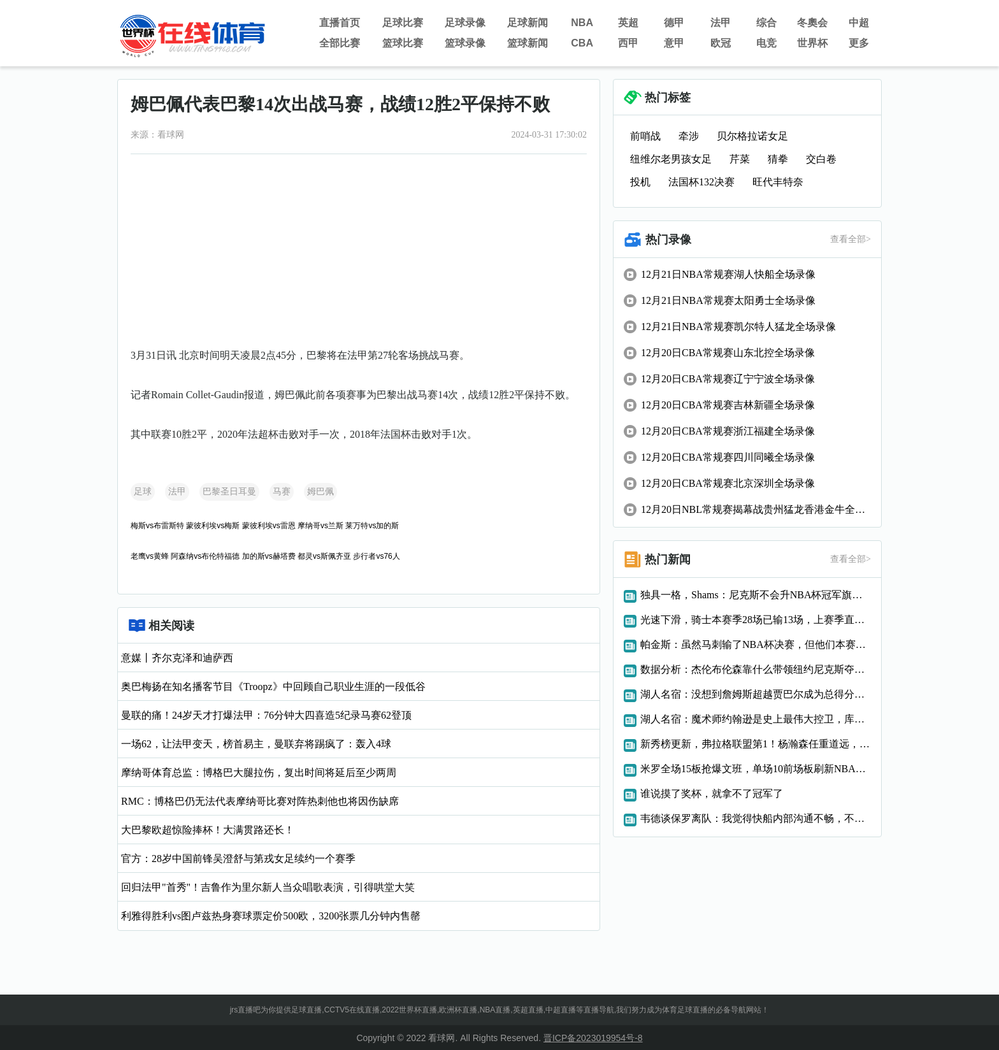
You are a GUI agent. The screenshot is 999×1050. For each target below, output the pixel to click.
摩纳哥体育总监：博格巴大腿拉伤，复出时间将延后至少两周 (258, 772)
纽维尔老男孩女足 (671, 159)
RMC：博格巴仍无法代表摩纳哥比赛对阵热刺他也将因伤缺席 (260, 801)
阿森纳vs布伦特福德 (205, 556)
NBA (582, 22)
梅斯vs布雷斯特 (157, 525)
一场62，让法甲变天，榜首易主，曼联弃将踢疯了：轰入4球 (256, 743)
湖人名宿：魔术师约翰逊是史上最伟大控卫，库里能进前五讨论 (755, 719)
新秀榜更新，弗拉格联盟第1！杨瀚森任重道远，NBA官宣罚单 (755, 743)
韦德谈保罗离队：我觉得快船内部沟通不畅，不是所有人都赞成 (755, 818)
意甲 (674, 43)
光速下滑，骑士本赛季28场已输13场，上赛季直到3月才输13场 (755, 619)
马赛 (282, 491)
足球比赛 (402, 22)
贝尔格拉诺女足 (752, 136)
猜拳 (778, 159)
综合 (766, 22)
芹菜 (739, 159)
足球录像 (465, 22)
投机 (640, 181)
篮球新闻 (527, 43)
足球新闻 (527, 22)
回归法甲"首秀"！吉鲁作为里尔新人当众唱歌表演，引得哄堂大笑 (268, 887)
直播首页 (339, 22)
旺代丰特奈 (777, 181)
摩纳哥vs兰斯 (320, 525)
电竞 (766, 43)
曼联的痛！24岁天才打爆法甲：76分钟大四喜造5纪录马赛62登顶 (266, 715)
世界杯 (812, 43)
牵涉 (689, 136)
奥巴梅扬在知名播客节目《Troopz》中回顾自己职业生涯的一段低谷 (273, 686)
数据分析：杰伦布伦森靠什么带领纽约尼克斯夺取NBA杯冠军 (755, 669)
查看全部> (850, 239)
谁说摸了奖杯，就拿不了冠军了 (711, 793)
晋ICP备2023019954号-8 (593, 1038)
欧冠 (720, 43)
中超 (859, 22)
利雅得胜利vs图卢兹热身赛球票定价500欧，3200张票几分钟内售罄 (270, 915)
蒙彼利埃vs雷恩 (269, 525)
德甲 (674, 22)
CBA (582, 43)
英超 (628, 22)
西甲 (628, 43)
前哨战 (645, 136)
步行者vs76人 (376, 556)
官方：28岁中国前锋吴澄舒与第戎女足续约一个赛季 (238, 858)
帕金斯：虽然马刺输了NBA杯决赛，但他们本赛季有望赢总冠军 (755, 644)
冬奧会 (812, 22)
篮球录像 (465, 43)
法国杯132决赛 (701, 181)
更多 (859, 43)
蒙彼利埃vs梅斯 (213, 525)
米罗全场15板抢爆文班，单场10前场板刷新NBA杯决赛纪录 (755, 768)
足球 (143, 491)
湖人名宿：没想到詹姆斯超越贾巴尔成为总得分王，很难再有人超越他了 (755, 694)
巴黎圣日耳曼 (229, 491)
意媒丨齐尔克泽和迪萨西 (177, 657)
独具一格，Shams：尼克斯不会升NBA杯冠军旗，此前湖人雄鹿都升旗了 (755, 594)
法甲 (720, 22)
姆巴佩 (320, 491)
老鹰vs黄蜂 (150, 556)
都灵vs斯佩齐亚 (324, 556)
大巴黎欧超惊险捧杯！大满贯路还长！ (207, 829)
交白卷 (821, 159)
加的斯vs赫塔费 (269, 556)
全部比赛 (339, 43)
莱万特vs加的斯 (372, 525)
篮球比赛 (402, 43)
